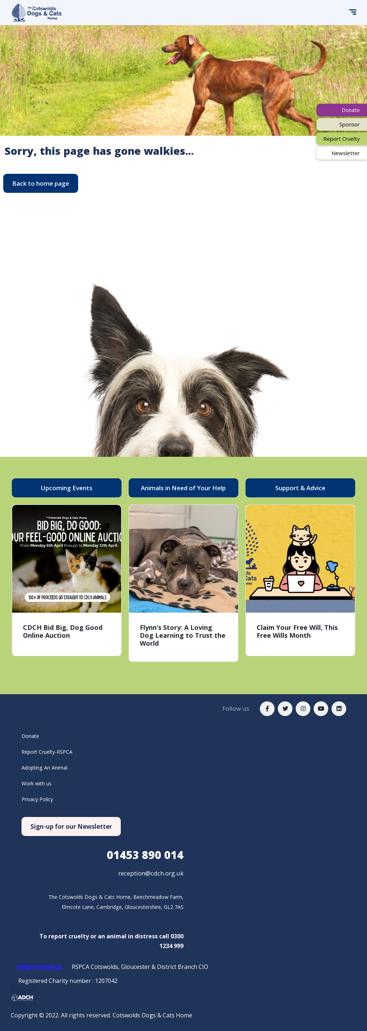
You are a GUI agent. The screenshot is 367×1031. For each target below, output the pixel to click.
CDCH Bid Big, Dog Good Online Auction (63, 631)
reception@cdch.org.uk (151, 873)
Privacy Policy (39, 799)
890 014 (145, 854)
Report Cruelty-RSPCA (51, 752)
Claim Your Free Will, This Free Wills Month (297, 631)
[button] (40, 183)
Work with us (39, 783)
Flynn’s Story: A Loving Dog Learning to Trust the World (182, 635)
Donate (32, 736)
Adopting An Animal (48, 767)
